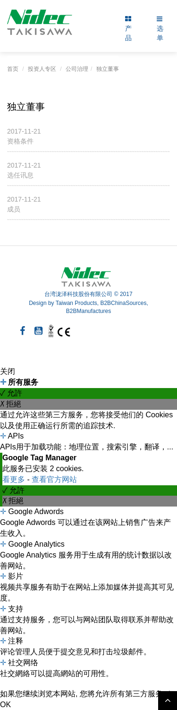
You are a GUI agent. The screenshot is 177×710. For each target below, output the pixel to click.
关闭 (7, 371)
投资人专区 (42, 69)
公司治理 (77, 69)
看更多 (14, 479)
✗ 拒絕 (10, 404)
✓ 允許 (11, 393)
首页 (12, 69)
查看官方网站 (54, 479)
